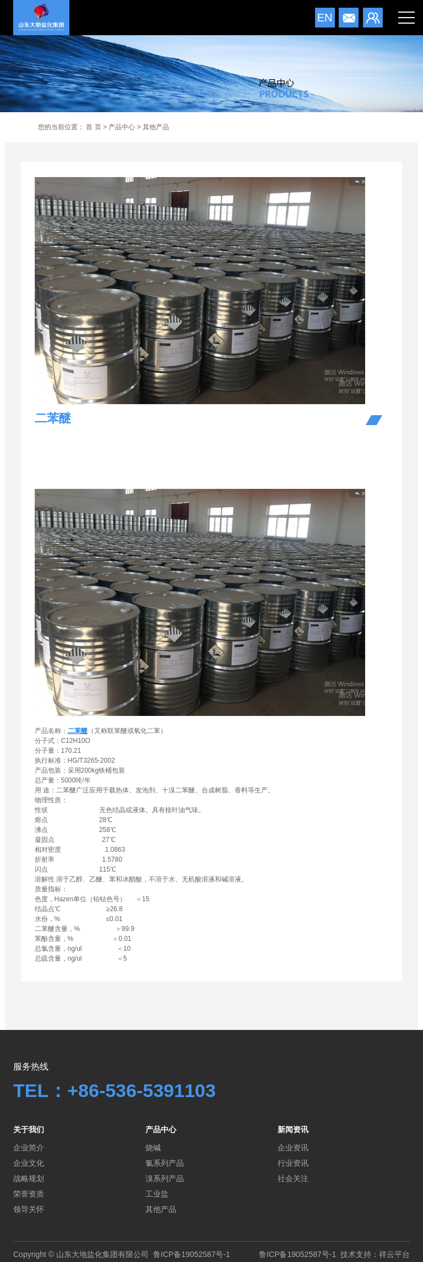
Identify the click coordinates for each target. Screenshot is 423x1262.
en (325, 18)
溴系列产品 (164, 1178)
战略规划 (28, 1178)
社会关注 (293, 1178)
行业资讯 (293, 1163)
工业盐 (157, 1193)
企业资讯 (293, 1147)
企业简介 (28, 1147)
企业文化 (28, 1163)
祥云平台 (394, 1254)
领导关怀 (28, 1209)
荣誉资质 (28, 1193)
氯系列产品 (164, 1163)
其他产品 (156, 127)
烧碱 (153, 1147)
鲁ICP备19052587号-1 (191, 1254)
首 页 (93, 127)
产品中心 (122, 127)
